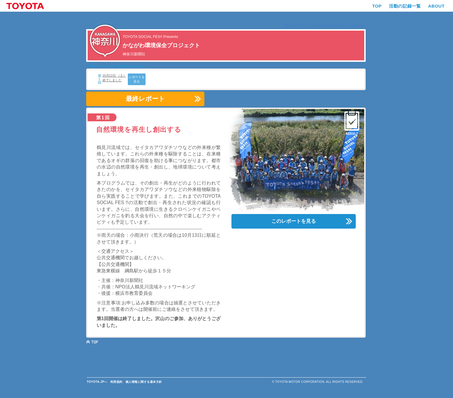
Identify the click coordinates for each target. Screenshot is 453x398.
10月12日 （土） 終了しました (114, 78)
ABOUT (436, 6)
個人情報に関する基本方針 (143, 381)
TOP (377, 6)
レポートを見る (137, 79)
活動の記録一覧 (405, 6)
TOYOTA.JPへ (97, 381)
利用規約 (116, 381)
